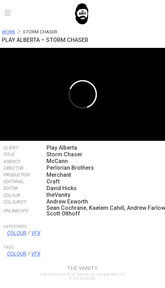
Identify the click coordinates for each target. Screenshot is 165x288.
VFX (35, 233)
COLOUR (16, 233)
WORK (8, 32)
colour (16, 254)
